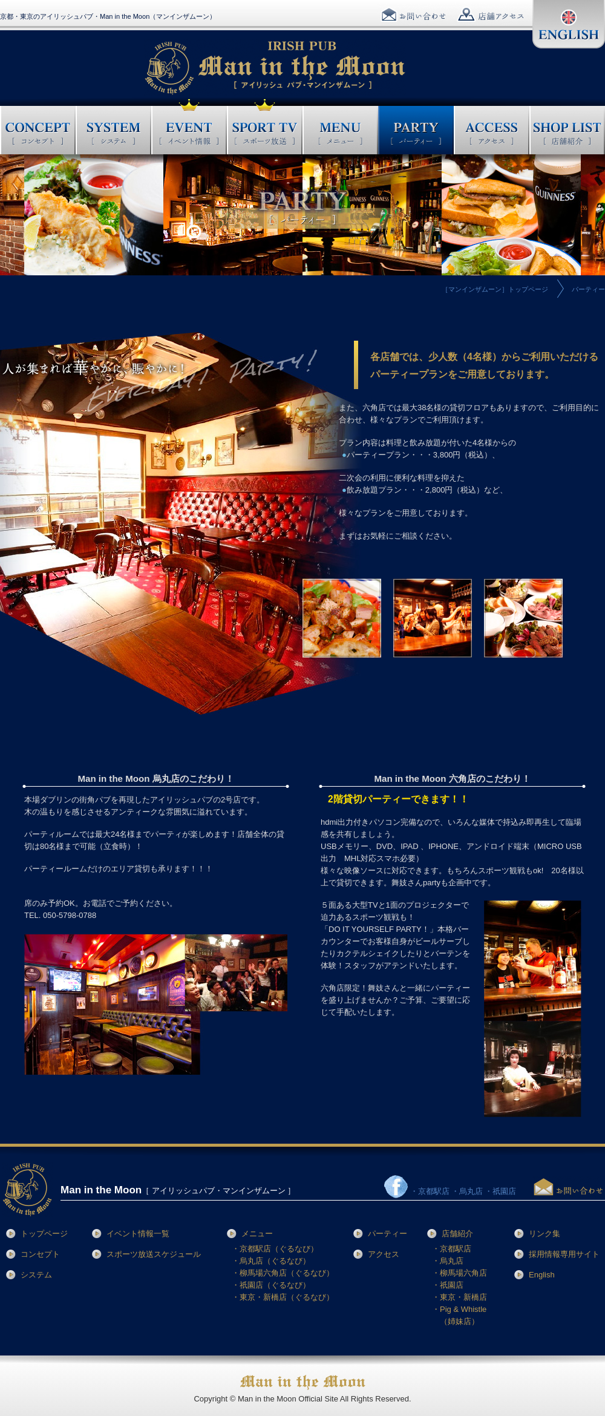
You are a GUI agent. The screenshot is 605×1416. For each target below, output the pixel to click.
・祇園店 (447, 1285)
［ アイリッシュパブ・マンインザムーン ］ (177, 1190)
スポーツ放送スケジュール (153, 1254)
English (542, 1274)
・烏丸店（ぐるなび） (271, 1260)
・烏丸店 (447, 1260)
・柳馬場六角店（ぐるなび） (283, 1272)
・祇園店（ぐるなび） (271, 1285)
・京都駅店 (451, 1248)
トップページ (44, 1233)
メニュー (257, 1233)
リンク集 (544, 1233)
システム (36, 1274)
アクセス (383, 1254)
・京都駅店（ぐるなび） (275, 1248)
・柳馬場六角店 (459, 1272)
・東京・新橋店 (459, 1297)
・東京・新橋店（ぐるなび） (283, 1297)
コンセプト (40, 1254)
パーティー (387, 1233)
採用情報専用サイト (564, 1254)
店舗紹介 (457, 1233)
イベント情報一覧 (137, 1233)
